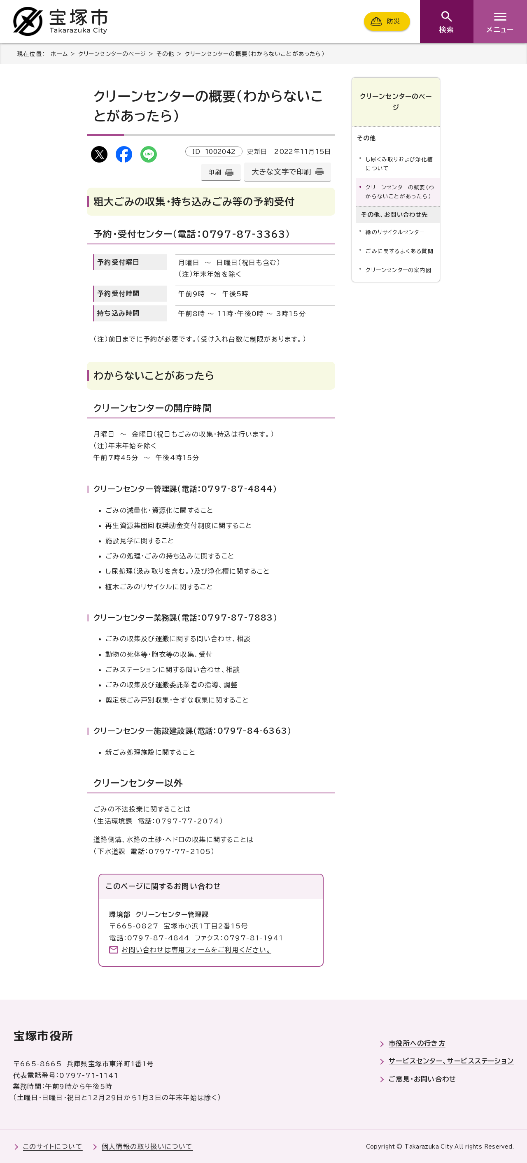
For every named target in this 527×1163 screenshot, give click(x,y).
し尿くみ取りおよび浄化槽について (399, 164)
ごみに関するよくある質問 (399, 251)
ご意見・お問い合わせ (422, 1079)
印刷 (214, 172)
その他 (165, 54)
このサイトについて (53, 1146)
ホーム (59, 54)
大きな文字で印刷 (282, 171)
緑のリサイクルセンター (395, 232)
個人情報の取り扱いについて (147, 1146)
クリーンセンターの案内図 (398, 270)
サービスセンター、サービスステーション (451, 1061)
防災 (393, 21)
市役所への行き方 (417, 1043)
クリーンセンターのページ (112, 54)
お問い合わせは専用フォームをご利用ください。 (196, 950)
